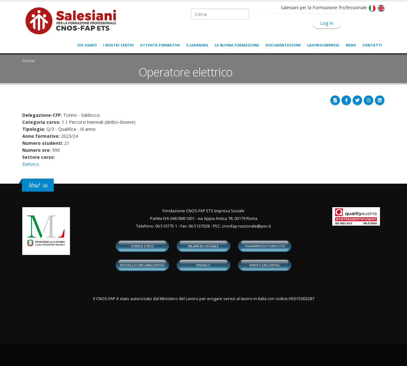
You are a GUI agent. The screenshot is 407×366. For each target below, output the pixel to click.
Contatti (372, 45)
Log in (326, 23)
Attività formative (160, 45)
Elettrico (30, 164)
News (351, 45)
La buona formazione (237, 45)
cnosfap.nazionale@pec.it (246, 226)
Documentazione (283, 45)
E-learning (197, 45)
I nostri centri (118, 45)
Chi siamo (87, 45)
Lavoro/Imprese (323, 45)
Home (28, 61)
